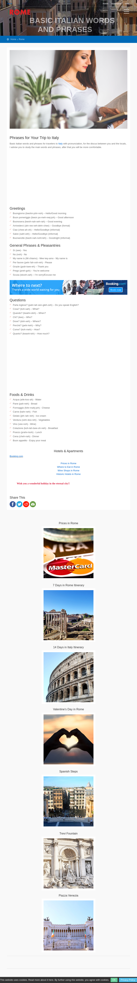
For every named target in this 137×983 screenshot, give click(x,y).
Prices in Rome (68, 463)
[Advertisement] (68, 178)
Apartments (116, 4)
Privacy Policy (128, 980)
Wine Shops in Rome (68, 470)
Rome (21, 39)
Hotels (105, 4)
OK (114, 980)
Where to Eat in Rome (68, 467)
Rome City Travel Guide (23, 12)
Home (9, 4)
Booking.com (16, 456)
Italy (60, 143)
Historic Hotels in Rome (68, 474)
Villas (127, 4)
